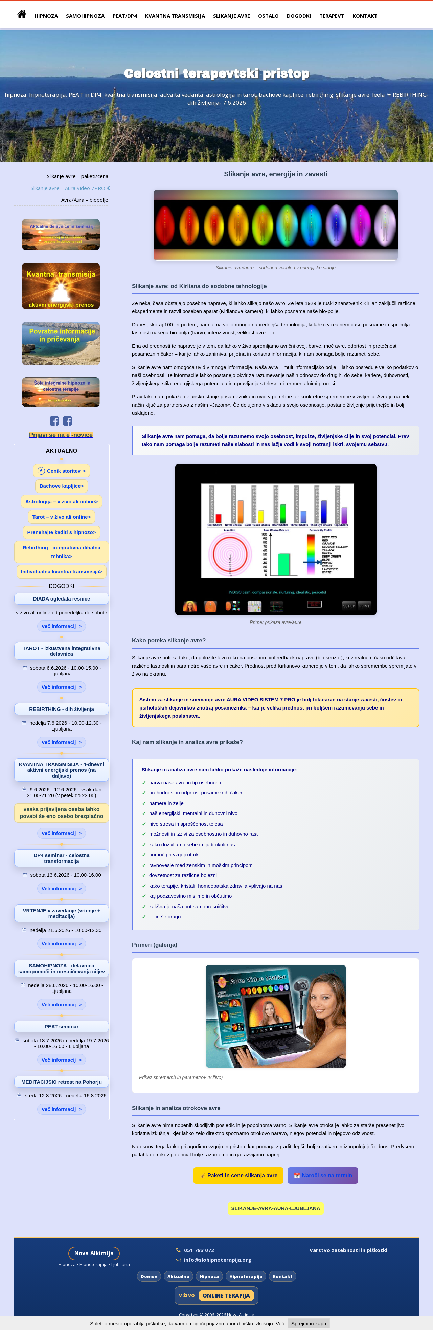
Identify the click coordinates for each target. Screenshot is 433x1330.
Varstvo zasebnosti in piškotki (348, 1250)
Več (280, 1323)
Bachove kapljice (60, 486)
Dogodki (299, 15)
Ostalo (268, 15)
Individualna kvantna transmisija (60, 571)
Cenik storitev (59, 471)
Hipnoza (209, 1276)
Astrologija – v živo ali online (60, 501)
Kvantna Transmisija (175, 15)
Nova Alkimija (94, 1253)
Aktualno (178, 1276)
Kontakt (365, 15)
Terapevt (331, 15)
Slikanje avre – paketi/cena (77, 176)
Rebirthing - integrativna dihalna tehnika (61, 552)
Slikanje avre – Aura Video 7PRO (69, 187)
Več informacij (59, 626)
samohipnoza (85, 15)
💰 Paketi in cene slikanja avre (238, 1175)
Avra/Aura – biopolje (84, 199)
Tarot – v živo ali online (60, 517)
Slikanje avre (231, 15)
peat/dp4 (125, 15)
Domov (149, 1276)
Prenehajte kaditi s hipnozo (60, 532)
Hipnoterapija (246, 1276)
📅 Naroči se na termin (323, 1175)
